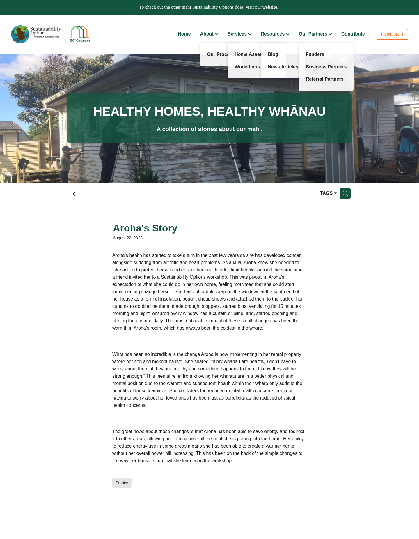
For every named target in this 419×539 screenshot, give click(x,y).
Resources (275, 33)
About (209, 33)
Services (239, 33)
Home (184, 33)
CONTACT (392, 34)
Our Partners (315, 33)
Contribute (353, 33)
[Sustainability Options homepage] (50, 34)
